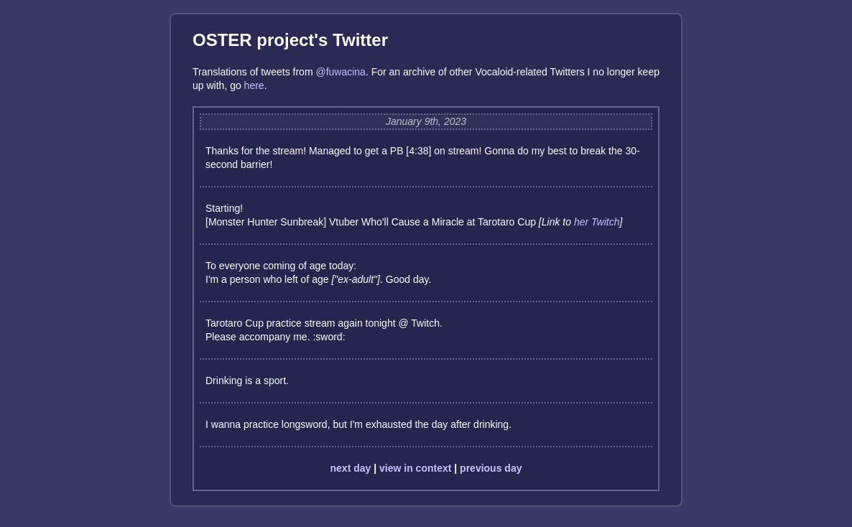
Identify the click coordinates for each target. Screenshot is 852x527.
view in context (415, 468)
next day (350, 468)
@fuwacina (340, 72)
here (254, 85)
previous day (491, 468)
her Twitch (597, 222)
